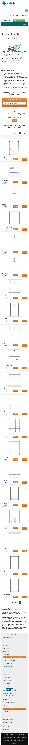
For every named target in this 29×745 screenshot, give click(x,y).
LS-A (3, 250)
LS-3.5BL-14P (6, 572)
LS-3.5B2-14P (6, 503)
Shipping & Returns (7, 637)
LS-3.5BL (4, 549)
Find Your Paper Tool (7, 663)
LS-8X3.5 (4, 411)
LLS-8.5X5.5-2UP (7, 366)
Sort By (24, 136)
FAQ (4, 642)
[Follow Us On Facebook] (4, 695)
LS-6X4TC (5, 203)
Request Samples (7, 645)
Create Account (6, 654)
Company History (7, 677)
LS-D (3, 434)
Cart (9, 15)
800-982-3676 (8, 20)
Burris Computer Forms (20, 734)
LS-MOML (5, 180)
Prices (4, 159)
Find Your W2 (6, 669)
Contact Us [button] (14, 708)
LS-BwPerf (5, 389)
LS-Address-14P (6, 594)
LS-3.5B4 (4, 526)
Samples (15, 159)
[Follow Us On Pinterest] (9, 695)
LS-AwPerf (5, 273)
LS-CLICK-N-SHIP (7, 227)
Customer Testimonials (8, 680)
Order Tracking (6, 640)
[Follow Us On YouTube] (6, 695)
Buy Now (24, 159)
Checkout (16, 15)
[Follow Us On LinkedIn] (12, 695)
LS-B (3, 341)
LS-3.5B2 (4, 480)
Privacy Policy (6, 648)
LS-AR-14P (5, 319)
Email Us (14, 120)
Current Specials (6, 671)
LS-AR (4, 296)
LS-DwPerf (5, 457)
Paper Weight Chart (7, 666)
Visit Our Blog (6, 686)
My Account (24, 15)
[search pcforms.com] (26, 10)
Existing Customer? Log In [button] (14, 657)
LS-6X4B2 (5, 157)
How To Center (6, 651)
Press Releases (6, 683)
